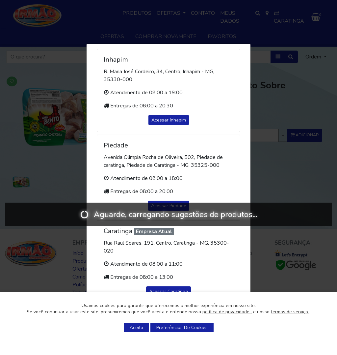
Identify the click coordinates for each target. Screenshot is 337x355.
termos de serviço (290, 312)
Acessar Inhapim (168, 120)
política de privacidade (226, 312)
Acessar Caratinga (168, 291)
